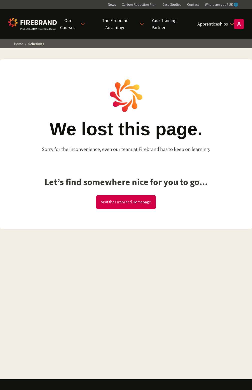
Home (18, 44)
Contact (193, 4)
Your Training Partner (164, 24)
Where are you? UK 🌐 (221, 4)
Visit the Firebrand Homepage (126, 202)
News (112, 4)
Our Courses (72, 24)
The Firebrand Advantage (123, 24)
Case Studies (171, 4)
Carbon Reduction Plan (139, 4)
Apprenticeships (215, 24)
